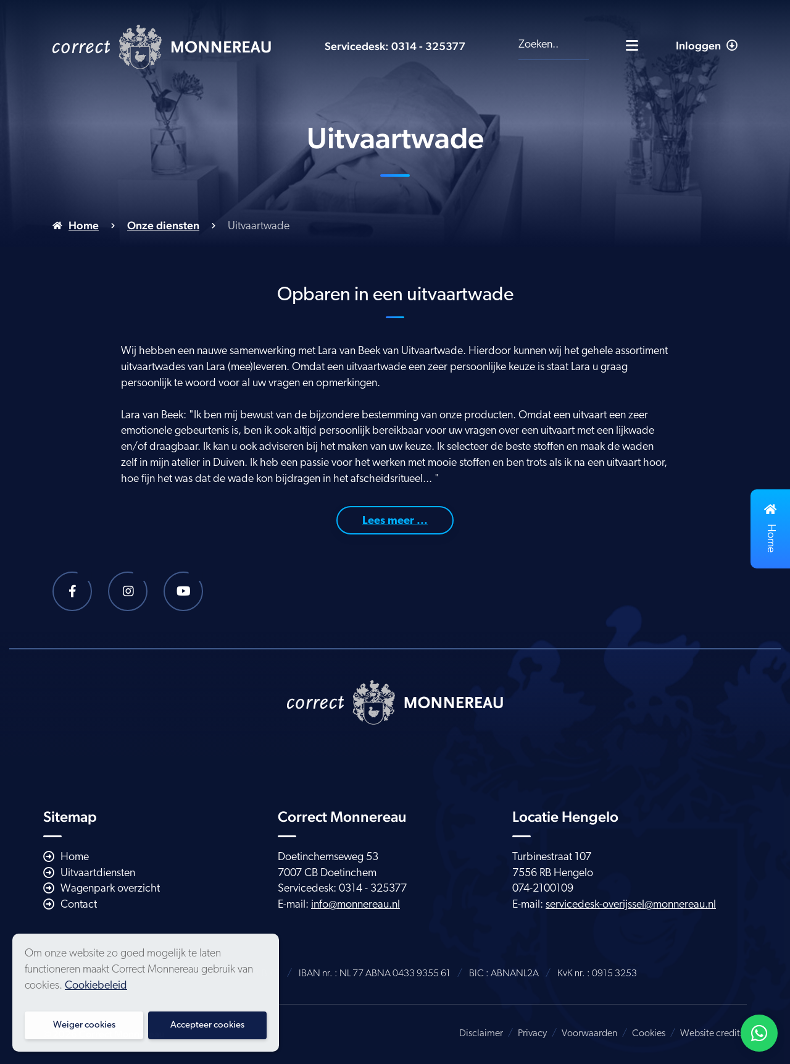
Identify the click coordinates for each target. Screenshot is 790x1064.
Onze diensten (163, 225)
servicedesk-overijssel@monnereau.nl (631, 905)
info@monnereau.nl (355, 905)
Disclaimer (481, 1034)
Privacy (532, 1034)
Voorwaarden (589, 1034)
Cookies (648, 1034)
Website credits (712, 1034)
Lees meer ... (395, 521)
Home (84, 225)
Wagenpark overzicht (110, 889)
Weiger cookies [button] (84, 1025)
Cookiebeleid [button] (96, 986)
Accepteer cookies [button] (207, 1025)
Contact (78, 905)
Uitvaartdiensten (97, 873)
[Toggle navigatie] (632, 45)
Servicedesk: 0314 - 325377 (395, 46)
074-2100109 (542, 889)
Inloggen (707, 45)
